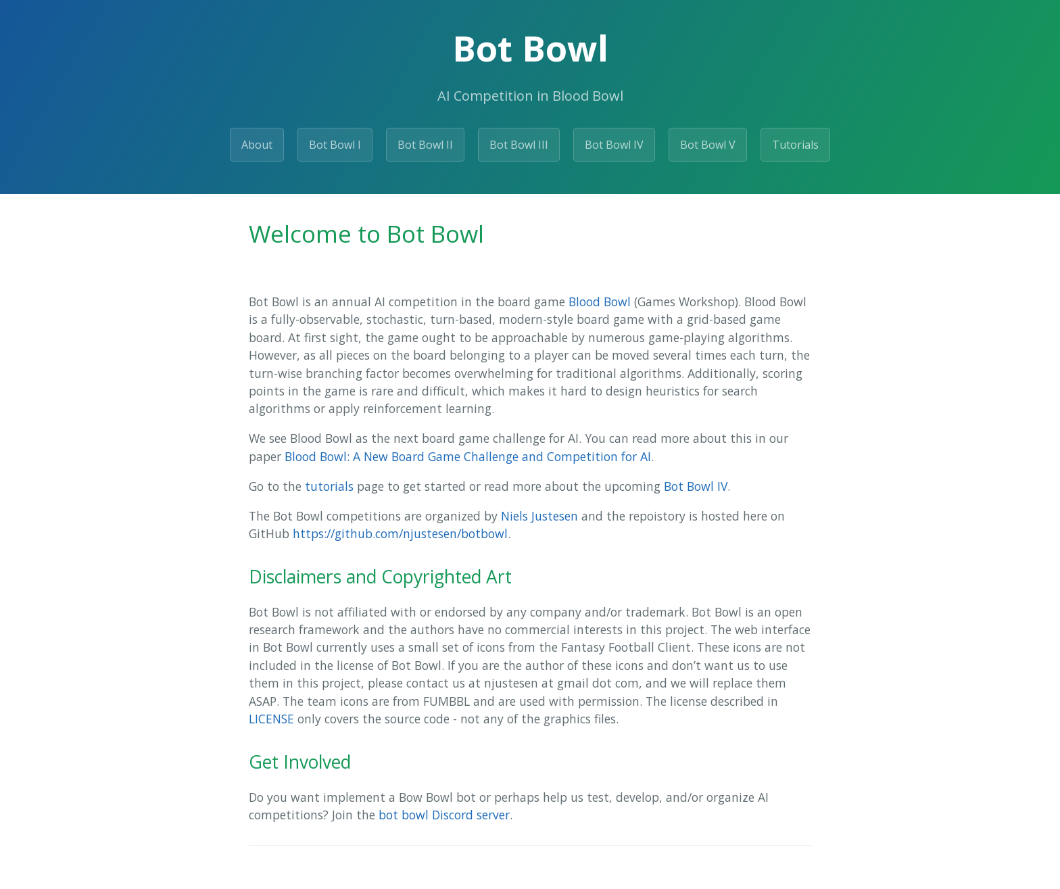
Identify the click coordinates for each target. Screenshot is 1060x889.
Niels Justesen (539, 516)
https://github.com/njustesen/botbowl (400, 533)
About (256, 144)
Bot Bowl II (425, 144)
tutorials (329, 486)
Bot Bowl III (518, 144)
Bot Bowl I (335, 144)
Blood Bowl (600, 301)
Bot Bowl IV (614, 144)
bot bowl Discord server (444, 815)
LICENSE (271, 719)
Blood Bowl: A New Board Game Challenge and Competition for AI (468, 456)
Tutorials (795, 144)
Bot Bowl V (708, 144)
